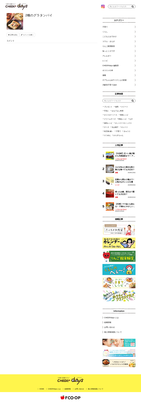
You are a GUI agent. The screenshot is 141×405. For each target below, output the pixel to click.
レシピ (117, 187)
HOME (41, 391)
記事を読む (13, 37)
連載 (104, 77)
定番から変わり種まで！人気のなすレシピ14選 (125, 183)
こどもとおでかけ (121, 161)
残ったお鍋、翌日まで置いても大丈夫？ (125, 195)
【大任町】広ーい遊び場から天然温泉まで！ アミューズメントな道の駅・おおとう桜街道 (125, 157)
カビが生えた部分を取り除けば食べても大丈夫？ (125, 170)
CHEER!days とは (111, 320)
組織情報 (107, 325)
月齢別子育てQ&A (109, 87)
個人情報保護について (113, 334)
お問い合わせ (109, 329)
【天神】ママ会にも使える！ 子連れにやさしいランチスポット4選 (125, 207)
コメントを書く (27, 37)
